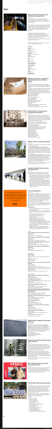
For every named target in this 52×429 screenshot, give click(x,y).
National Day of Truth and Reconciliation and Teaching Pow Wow (39, 295)
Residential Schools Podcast (34, 220)
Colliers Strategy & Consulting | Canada (40, 106)
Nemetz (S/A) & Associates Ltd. (36, 100)
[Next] (26, 149)
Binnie (31, 103)
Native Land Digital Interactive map (35, 210)
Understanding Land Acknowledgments (36, 213)
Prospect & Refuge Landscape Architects (39, 104)
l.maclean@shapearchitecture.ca (36, 43)
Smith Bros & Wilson (35, 105)
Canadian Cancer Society (34, 97)
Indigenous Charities (36, 219)
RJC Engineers (34, 98)
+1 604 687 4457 (15, 428)
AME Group (34, 99)
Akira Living (36, 369)
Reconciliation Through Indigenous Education (37, 221)
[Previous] (5, 149)
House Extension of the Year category (36, 154)
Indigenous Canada (32, 226)
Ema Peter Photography (33, 95)
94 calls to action (32, 208)
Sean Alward (40, 345)
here (36, 358)
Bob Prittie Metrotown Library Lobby (35, 174)
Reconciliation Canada (40, 218)
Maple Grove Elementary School (34, 180)
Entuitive (38, 101)
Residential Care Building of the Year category (38, 147)
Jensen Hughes (32, 102)
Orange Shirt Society (33, 217)
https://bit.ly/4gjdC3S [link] (36, 93)
